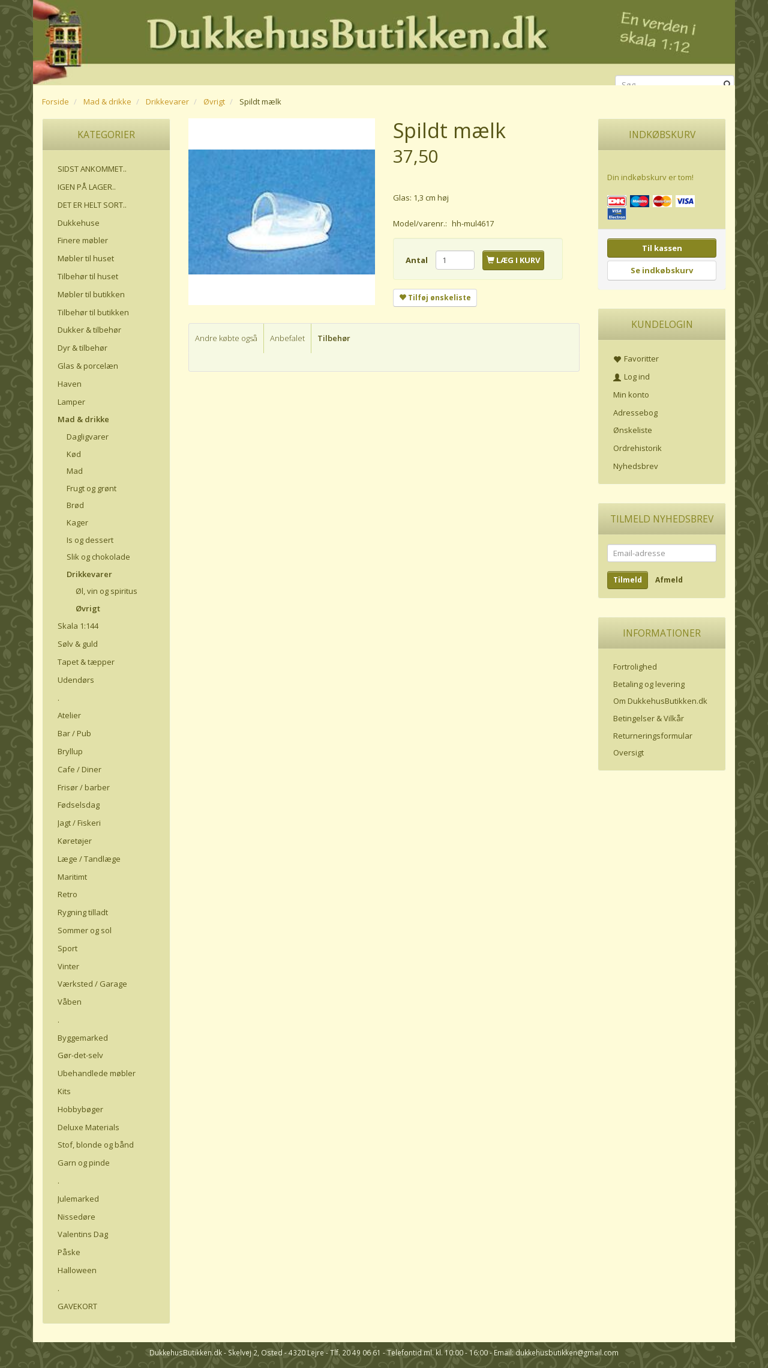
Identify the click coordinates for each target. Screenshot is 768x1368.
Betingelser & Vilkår (648, 718)
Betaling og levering (649, 684)
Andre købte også (226, 338)
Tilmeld (627, 580)
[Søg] (727, 85)
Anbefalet (287, 338)
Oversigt (628, 752)
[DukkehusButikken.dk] (384, 40)
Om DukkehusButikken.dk (660, 700)
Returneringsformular (652, 735)
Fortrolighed (635, 666)
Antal (418, 260)
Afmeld (669, 580)
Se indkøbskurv (662, 270)
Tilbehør (333, 338)
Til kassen (662, 248)
